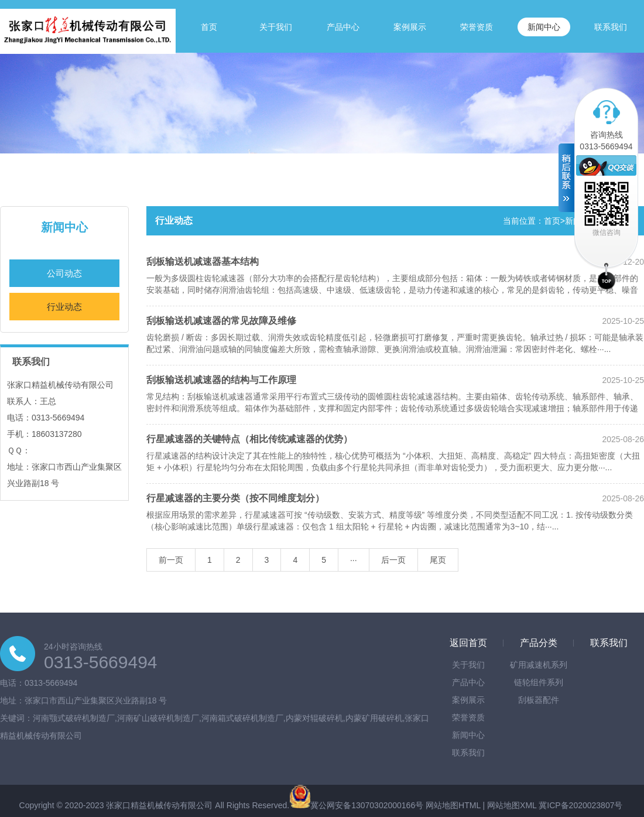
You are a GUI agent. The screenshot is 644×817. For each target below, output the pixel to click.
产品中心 (343, 27)
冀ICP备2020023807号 (580, 805)
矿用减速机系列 (538, 664)
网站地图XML (511, 805)
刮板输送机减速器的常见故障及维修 (221, 321)
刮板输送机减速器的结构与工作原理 (221, 380)
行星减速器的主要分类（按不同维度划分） (235, 498)
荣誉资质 (476, 27)
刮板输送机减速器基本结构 (202, 261)
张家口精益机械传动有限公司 (159, 805)
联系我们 (610, 27)
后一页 (393, 560)
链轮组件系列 (538, 682)
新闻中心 (543, 27)
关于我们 (275, 27)
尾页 (438, 560)
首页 (209, 27)
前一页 (171, 560)
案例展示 (409, 27)
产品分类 (538, 643)
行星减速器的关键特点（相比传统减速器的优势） (249, 439)
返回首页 (468, 643)
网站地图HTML (453, 805)
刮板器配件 (538, 700)
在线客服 (606, 165)
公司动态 (64, 273)
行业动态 (64, 307)
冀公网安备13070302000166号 (366, 805)
